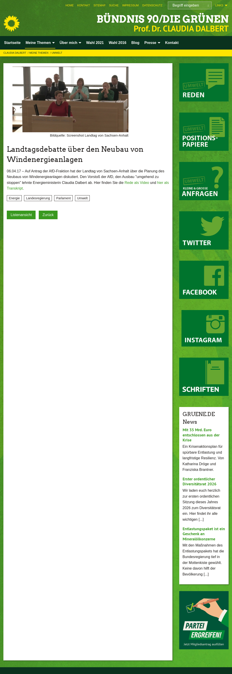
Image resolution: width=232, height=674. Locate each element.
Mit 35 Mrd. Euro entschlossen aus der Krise (201, 435)
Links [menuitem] (219, 5)
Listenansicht (21, 215)
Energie (14, 198)
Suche (113, 5)
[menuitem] (69, 5)
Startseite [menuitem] (12, 43)
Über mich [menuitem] (68, 43)
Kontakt (83, 5)
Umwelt (57, 52)
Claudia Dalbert (15, 52)
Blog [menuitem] (135, 43)
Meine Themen (39, 52)
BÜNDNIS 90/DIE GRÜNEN (163, 19)
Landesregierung (38, 198)
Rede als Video (137, 183)
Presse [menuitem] (150, 43)
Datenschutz (152, 5)
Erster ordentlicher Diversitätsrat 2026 (199, 481)
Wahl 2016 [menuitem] (117, 43)
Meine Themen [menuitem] (38, 43)
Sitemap (100, 5)
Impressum (130, 5)
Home (69, 5)
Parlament (63, 198)
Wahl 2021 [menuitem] (95, 43)
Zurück (48, 215)
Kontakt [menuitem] (172, 43)
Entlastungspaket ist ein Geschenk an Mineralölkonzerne (204, 534)
